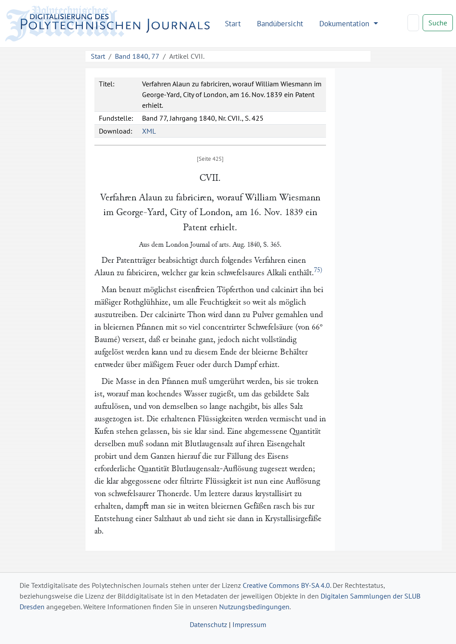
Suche (437, 22)
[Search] (413, 22)
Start (233, 23)
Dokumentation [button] (345, 23)
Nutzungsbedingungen (254, 606)
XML (149, 130)
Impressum (249, 624)
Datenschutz (208, 624)
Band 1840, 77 (137, 56)
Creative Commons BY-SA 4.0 (286, 585)
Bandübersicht (280, 23)
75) (318, 270)
